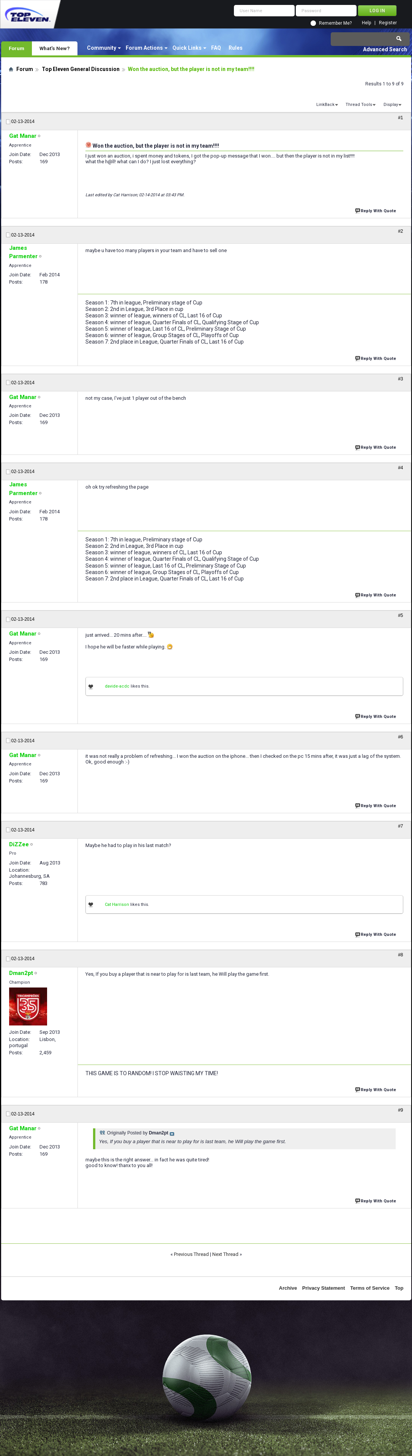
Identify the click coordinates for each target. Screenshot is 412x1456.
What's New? (54, 48)
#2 (400, 231)
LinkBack (325, 104)
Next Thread (225, 1254)
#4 (400, 467)
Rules (236, 48)
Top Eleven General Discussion (81, 69)
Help (366, 23)
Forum (16, 48)
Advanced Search (385, 49)
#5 (400, 615)
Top (399, 1288)
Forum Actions (144, 48)
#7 (400, 826)
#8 (400, 955)
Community (101, 48)
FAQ (216, 48)
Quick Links (187, 48)
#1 (400, 117)
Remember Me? (335, 23)
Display (391, 104)
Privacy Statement (323, 1288)
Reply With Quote (376, 210)
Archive (288, 1288)
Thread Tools (359, 104)
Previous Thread (191, 1254)
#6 (400, 737)
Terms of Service (370, 1288)
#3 (400, 379)
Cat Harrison (117, 904)
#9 (400, 1110)
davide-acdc (117, 686)
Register (388, 23)
